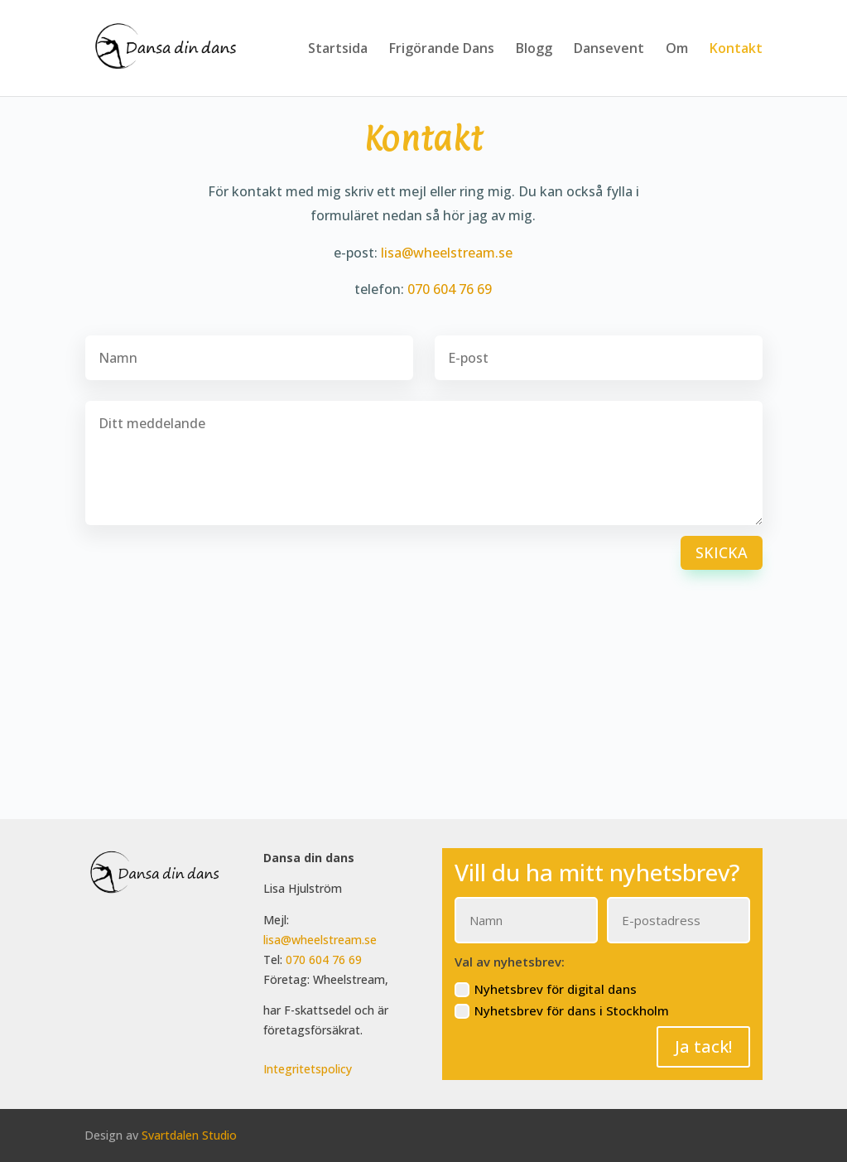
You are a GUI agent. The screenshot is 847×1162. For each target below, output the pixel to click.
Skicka (721, 552)
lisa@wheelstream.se (447, 252)
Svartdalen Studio (189, 1135)
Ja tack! (703, 1046)
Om (677, 49)
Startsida (338, 49)
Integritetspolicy (307, 1069)
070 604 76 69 (449, 289)
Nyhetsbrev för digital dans (546, 989)
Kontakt (736, 49)
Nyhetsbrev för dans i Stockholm (562, 1011)
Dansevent (609, 49)
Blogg (534, 49)
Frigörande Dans (441, 49)
